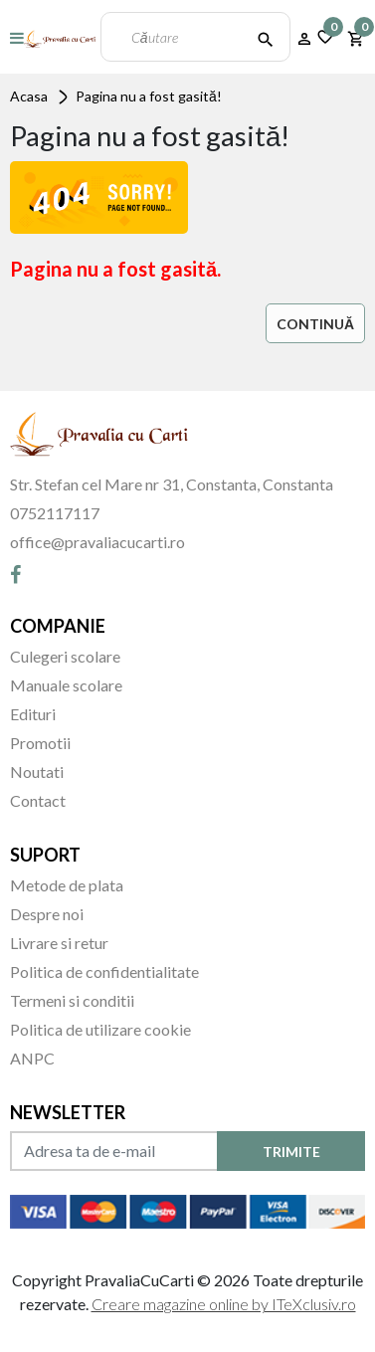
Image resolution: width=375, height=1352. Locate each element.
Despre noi (47, 913)
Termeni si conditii (72, 1000)
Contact (38, 800)
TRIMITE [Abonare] (291, 1151)
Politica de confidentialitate (104, 971)
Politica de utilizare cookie (100, 1029)
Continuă (315, 323)
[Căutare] (265, 37)
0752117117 (54, 512)
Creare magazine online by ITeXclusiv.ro (224, 1303)
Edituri (33, 713)
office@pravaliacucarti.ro (97, 541)
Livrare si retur (59, 942)
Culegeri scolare (65, 656)
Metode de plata (66, 884)
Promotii (40, 742)
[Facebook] (15, 574)
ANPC (32, 1058)
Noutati (37, 771)
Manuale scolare (66, 685)
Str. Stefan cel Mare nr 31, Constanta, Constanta (171, 484)
